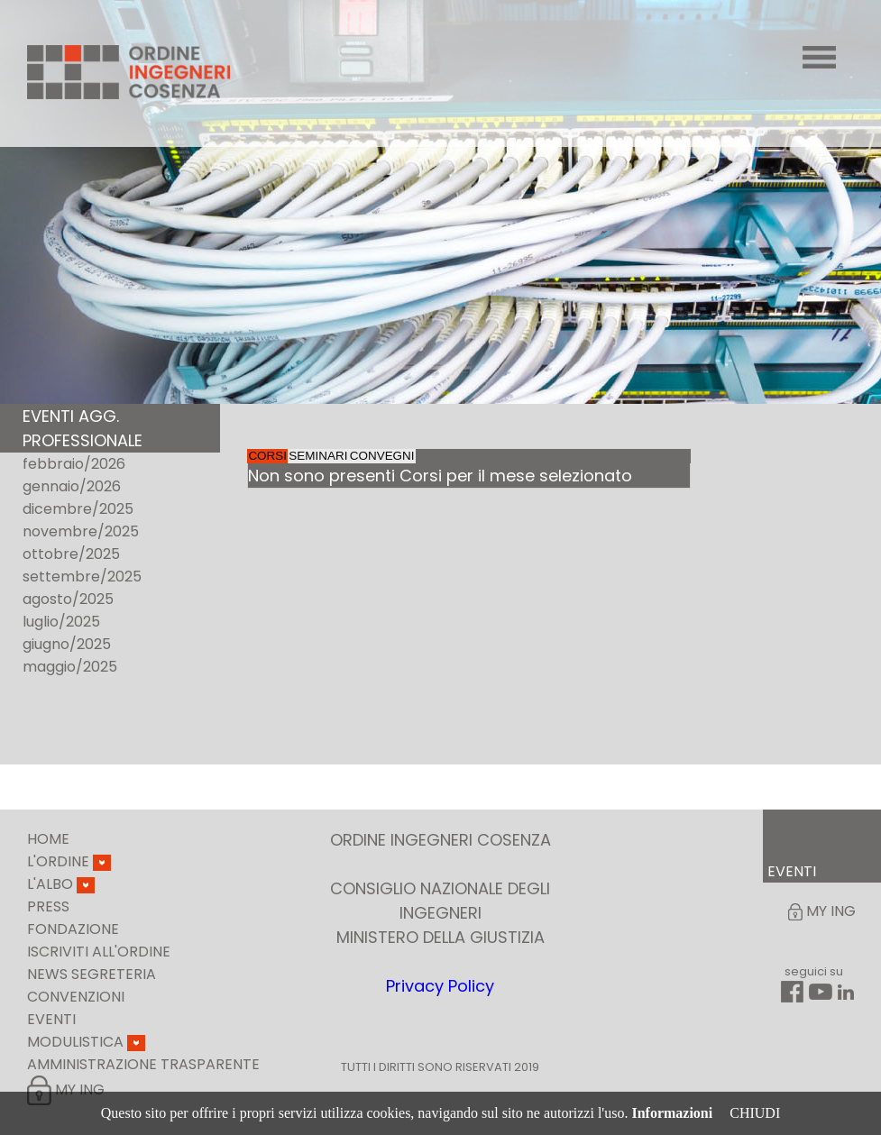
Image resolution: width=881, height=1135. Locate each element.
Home (48, 838)
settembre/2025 (82, 576)
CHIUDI (755, 1113)
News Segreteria (91, 974)
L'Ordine (69, 861)
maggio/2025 (70, 666)
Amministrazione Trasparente (143, 1064)
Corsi (298, 468)
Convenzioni (75, 996)
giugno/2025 (67, 644)
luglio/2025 (61, 621)
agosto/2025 (68, 599)
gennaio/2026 (72, 486)
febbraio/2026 (74, 463)
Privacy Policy (440, 986)
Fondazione (73, 929)
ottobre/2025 (71, 554)
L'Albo (61, 884)
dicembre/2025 (78, 509)
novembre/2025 (81, 531)
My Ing (66, 1089)
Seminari (414, 468)
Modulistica (86, 1041)
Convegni (546, 468)
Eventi (51, 1019)
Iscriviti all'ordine (98, 951)
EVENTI (791, 871)
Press (48, 906)
